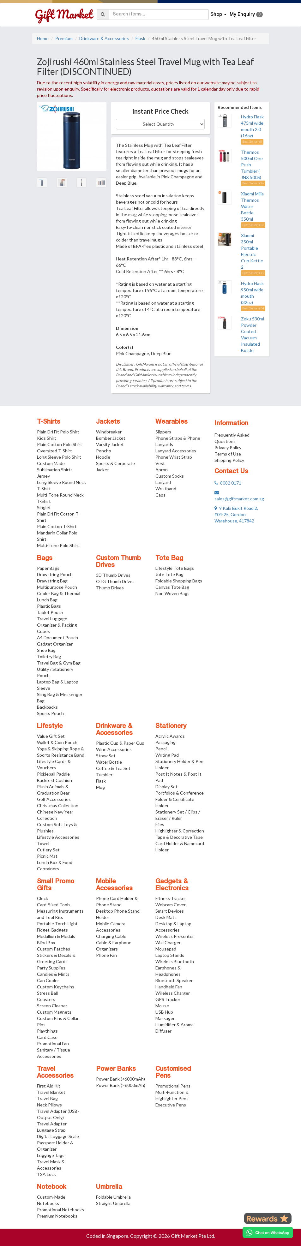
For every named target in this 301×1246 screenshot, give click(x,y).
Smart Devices (169, 911)
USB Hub (164, 1012)
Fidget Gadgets (52, 930)
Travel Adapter (52, 1123)
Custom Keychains (55, 986)
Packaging (165, 742)
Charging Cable (111, 936)
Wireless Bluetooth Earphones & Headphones (174, 968)
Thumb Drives (110, 587)
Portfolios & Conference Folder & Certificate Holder (179, 799)
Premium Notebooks (57, 1216)
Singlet (44, 507)
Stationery (170, 726)
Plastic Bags (49, 606)
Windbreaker (109, 431)
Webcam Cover (170, 904)
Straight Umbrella (113, 1203)
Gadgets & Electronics (172, 885)
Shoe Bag (46, 650)
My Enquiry (246, 14)
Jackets (108, 422)
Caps (160, 495)
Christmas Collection (57, 805)
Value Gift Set (51, 736)
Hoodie (103, 457)
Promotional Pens (172, 1085)
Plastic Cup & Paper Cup (120, 743)
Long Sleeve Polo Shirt (59, 457)
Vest (160, 463)
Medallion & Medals (56, 936)
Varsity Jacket (110, 444)
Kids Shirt (46, 438)
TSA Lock (46, 1174)
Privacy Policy (227, 447)
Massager (165, 1018)
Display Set (166, 786)
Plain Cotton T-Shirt (57, 526)
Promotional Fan (53, 1043)
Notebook (51, 1187)
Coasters (46, 999)
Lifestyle (50, 726)
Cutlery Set (48, 849)
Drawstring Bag (52, 580)
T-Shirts (48, 422)
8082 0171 (227, 483)
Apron (161, 469)
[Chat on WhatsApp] (268, 1232)
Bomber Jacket (110, 438)
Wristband (165, 488)
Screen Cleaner (52, 1005)
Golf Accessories (54, 799)
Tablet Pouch (50, 612)
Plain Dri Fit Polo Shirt (58, 431)
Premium (64, 38)
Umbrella (109, 1187)
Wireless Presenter (174, 936)
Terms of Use (227, 453)
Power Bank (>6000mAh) (120, 1085)
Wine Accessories (114, 749)
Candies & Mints (53, 974)
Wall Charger (168, 942)
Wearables (171, 422)
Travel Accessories (55, 1072)
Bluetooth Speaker (174, 980)
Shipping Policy (229, 460)
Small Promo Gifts (55, 885)
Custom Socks (169, 476)
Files (159, 824)
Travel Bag (47, 1098)
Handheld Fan (168, 986)
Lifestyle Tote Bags (174, 568)
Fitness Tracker (170, 898)
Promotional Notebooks (60, 1209)
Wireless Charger (172, 993)
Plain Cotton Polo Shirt (59, 444)
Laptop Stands (169, 955)
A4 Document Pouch (57, 637)
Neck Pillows (49, 1104)
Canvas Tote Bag (172, 587)
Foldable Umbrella (113, 1197)
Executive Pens (170, 1104)
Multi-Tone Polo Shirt (58, 545)
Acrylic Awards (170, 736)
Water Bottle (109, 762)
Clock (42, 898)
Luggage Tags (50, 1155)
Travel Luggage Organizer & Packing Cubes (57, 625)
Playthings (47, 1031)
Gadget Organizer (55, 644)
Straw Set (106, 755)
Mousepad (165, 948)
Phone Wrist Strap (173, 457)
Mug (100, 787)
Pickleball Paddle (53, 774)
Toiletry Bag (49, 656)
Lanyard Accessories (175, 450)
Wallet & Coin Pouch (57, 742)
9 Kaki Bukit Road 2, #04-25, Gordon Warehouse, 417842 (236, 514)
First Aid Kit (48, 1085)
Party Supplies (51, 967)
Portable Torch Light (57, 923)
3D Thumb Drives (113, 575)
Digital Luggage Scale (58, 1136)
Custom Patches (53, 948)
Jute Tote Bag (169, 574)
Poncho (103, 450)
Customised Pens (173, 1072)
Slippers (163, 431)
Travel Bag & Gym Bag (59, 662)
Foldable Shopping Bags (178, 580)
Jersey (43, 476)
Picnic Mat (47, 856)
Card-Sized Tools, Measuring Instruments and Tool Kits (60, 911)
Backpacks (47, 707)
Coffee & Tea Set (113, 768)
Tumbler (104, 774)
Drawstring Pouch (55, 574)
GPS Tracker (167, 999)
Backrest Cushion (54, 780)
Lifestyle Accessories (58, 837)
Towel (43, 843)
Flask (140, 38)
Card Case (47, 1037)
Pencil (161, 748)
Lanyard (163, 482)
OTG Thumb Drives (115, 581)
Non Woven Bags (172, 593)
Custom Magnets (54, 1012)
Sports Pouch (50, 713)
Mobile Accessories (114, 885)
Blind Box (46, 942)
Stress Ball (47, 993)
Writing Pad (167, 755)
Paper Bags (48, 568)
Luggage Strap (51, 1130)
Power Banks (116, 1069)
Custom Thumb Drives (118, 562)
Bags (44, 558)
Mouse (162, 1005)
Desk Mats (166, 917)
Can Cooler (48, 980)
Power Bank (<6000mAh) (120, 1079)
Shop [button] (218, 14)
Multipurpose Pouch (57, 587)
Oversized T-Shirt (54, 450)
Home (43, 38)
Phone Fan (106, 955)
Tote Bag (169, 558)
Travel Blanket (51, 1092)
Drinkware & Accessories (104, 38)
